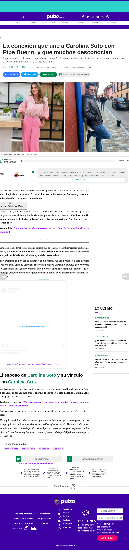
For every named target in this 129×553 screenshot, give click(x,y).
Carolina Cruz (22, 381)
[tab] (39, 459)
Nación (17, 22)
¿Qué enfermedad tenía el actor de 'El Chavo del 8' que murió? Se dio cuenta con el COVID (111, 343)
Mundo (80, 22)
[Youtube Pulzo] (97, 17)
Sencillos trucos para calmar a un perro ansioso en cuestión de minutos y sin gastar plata (99, 473)
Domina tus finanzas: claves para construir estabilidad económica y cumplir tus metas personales (32, 473)
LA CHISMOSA (58, 449)
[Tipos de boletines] (110, 517)
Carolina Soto (41, 375)
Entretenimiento (14, 67)
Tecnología (111, 22)
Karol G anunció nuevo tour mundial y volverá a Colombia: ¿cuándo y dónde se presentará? (110, 324)
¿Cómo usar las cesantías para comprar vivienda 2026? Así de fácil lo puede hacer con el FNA (54, 473)
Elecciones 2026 (48, 22)
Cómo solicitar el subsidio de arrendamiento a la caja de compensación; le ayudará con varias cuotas (77, 473)
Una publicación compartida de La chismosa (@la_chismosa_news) (33, 364)
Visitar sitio (80, 179)
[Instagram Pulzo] (102, 17)
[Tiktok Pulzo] (93, 18)
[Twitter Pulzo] (87, 17)
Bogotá (33, 22)
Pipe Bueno (44, 449)
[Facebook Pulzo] (82, 17)
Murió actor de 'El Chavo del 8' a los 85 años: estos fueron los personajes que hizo (111, 362)
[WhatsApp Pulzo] (107, 17)
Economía (95, 22)
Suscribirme (107, 538)
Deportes (64, 22)
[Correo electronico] (110, 510)
